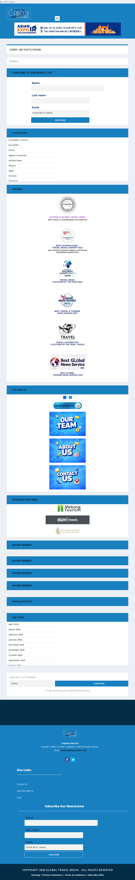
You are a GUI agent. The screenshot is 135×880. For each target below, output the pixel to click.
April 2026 (14, 624)
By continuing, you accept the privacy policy (68, 689)
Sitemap (36, 874)
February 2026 (16, 634)
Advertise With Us (25, 790)
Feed (19, 797)
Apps (11, 170)
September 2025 (17, 660)
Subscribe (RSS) (96, 874)
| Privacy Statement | (52, 874)
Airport (12, 165)
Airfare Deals (15, 160)
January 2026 (15, 639)
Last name (39, 95)
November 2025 (16, 649)
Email (35, 107)
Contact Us (22, 783)
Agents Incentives (18, 155)
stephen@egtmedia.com (73, 749)
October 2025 (15, 655)
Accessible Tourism (18, 139)
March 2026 (14, 629)
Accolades (14, 145)
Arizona (13, 175)
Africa (12, 150)
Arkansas (13, 181)
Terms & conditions (75, 874)
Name (36, 83)
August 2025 (15, 665)
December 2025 (16, 644)
